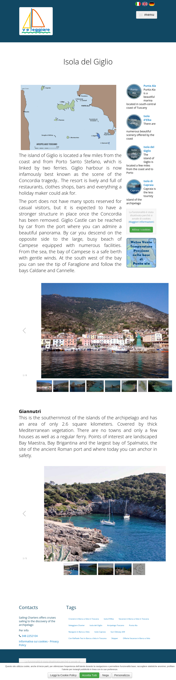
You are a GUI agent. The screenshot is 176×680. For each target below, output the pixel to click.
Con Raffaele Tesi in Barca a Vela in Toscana (88, 638)
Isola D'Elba (109, 619)
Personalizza (122, 675)
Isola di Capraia (148, 183)
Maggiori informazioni (141, 221)
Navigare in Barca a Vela (79, 632)
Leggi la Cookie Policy (63, 675)
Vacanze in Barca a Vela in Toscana (134, 619)
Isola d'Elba (147, 118)
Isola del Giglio (149, 149)
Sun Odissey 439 (118, 632)
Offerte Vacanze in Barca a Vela (136, 638)
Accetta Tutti (89, 675)
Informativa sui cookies (33, 641)
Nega (105, 675)
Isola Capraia (100, 632)
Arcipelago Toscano (115, 625)
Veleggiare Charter (77, 625)
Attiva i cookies (141, 229)
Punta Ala (150, 86)
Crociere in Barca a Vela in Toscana (84, 619)
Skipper (114, 638)
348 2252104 (30, 636)
